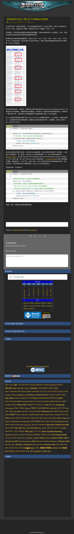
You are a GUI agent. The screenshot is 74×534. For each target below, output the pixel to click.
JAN (26, 303)
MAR (37, 303)
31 (24, 297)
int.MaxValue (50, 159)
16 (51, 290)
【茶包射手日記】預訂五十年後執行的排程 (27, 19)
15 (47, 290)
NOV (26, 308)
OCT (49, 306)
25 (29, 295)
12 (33, 290)
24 (24, 295)
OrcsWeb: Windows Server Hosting (37, 366)
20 (38, 293)
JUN (26, 306)
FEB (31, 303)
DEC (32, 308)
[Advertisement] (28, 211)
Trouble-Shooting (17, 230)
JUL (32, 306)
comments (33, 230)
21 (43, 293)
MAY (49, 303)
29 (47, 295)
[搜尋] (37, 277)
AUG (37, 306)
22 (47, 293)
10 (24, 290)
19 (33, 293)
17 (24, 293)
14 (43, 290)
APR (43, 303)
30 (51, 295)
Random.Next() (11, 157)
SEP (44, 306)
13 (38, 290)
